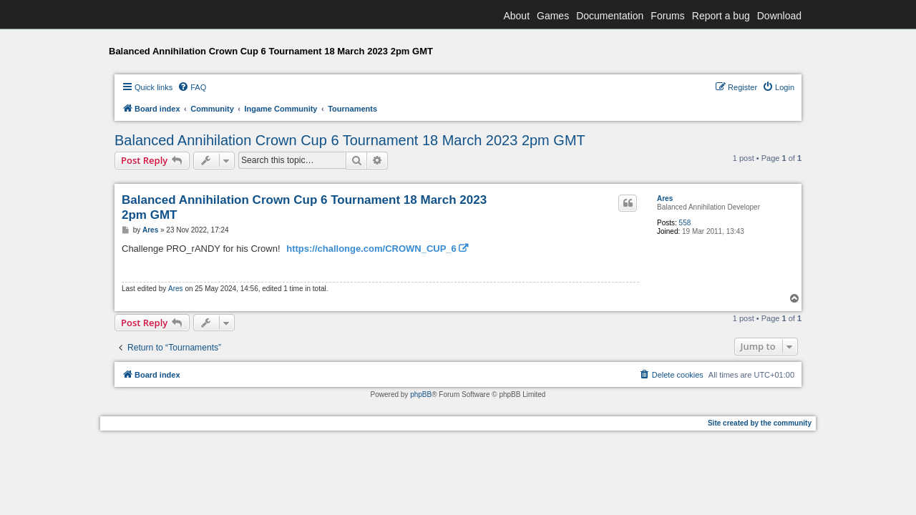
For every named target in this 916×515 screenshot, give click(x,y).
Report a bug (721, 15)
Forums (667, 15)
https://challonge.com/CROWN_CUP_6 (371, 248)
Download (779, 15)
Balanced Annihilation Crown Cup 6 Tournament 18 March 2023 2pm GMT (349, 140)
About (516, 15)
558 (685, 223)
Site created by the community (760, 423)
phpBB (421, 394)
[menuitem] (191, 87)
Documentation (609, 15)
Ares (665, 198)
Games (553, 15)
